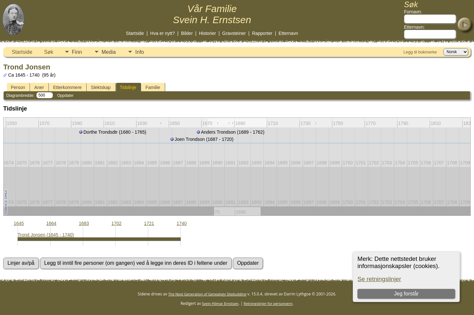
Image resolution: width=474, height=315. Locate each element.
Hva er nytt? (162, 33)
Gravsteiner (234, 33)
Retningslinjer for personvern (268, 303)
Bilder (187, 33)
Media (109, 52)
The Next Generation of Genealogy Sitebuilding (207, 294)
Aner (39, 87)
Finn (77, 52)
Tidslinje (128, 87)
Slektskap (101, 87)
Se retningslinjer (379, 279)
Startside (135, 33)
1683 (84, 223)
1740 (182, 223)
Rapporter (262, 33)
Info (139, 52)
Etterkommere (67, 87)
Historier (207, 33)
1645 (19, 223)
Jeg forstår (406, 293)
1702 (116, 223)
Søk (48, 52)
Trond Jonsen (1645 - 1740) (46, 234)
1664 (51, 223)
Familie (152, 87)
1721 (149, 223)
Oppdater (65, 95)
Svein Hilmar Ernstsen (220, 303)
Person (18, 87)
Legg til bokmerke (420, 52)
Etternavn (288, 33)
